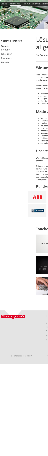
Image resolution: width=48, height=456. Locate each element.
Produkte (5, 49)
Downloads (6, 58)
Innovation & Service (32, 4)
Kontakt (5, 62)
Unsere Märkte (15, 4)
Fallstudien (6, 53)
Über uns (4, 4)
